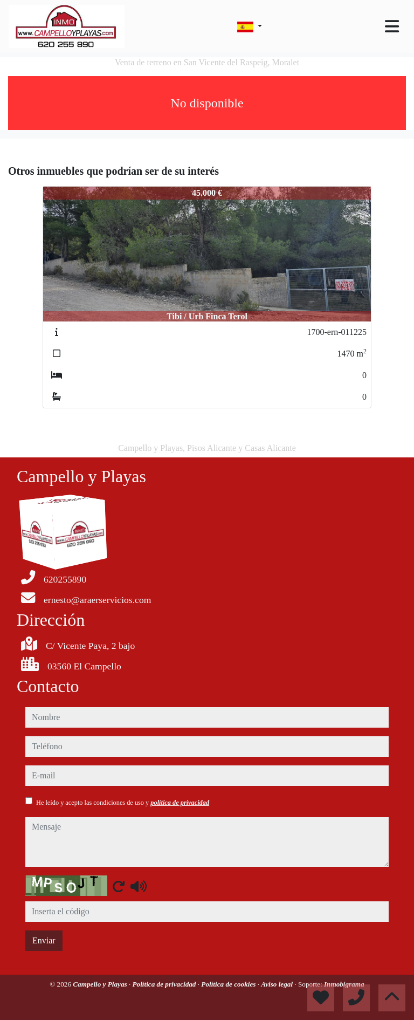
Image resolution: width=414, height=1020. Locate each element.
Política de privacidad (165, 984)
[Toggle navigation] (391, 26)
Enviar (44, 940)
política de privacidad (179, 802)
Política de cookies (229, 984)
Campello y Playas (101, 984)
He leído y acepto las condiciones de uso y (122, 802)
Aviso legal (277, 984)
